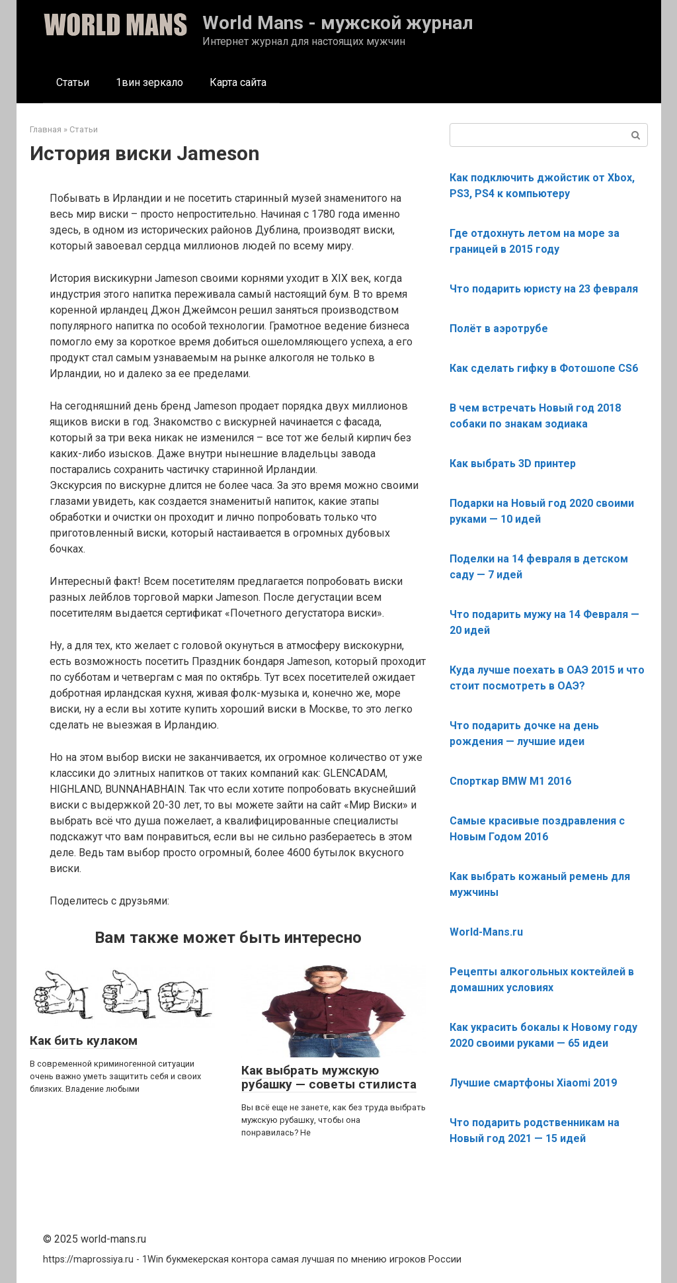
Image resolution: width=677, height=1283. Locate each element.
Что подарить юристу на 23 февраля (544, 289)
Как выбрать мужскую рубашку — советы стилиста (329, 1077)
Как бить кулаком (84, 1040)
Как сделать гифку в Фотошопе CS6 (544, 368)
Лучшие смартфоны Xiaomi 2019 (533, 1083)
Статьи (72, 82)
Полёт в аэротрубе (499, 328)
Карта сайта (238, 82)
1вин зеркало (149, 82)
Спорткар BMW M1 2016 (510, 781)
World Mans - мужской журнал (337, 23)
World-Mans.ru (486, 932)
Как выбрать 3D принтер (513, 463)
